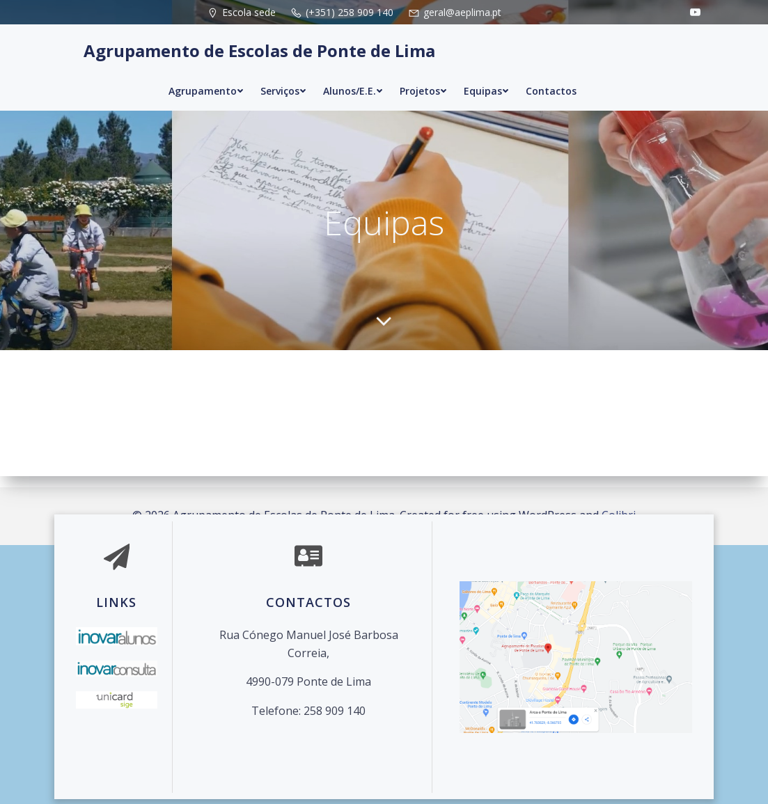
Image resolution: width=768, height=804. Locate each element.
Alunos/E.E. (353, 78)
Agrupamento (206, 78)
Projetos (423, 78)
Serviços (283, 78)
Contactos (551, 78)
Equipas (486, 78)
